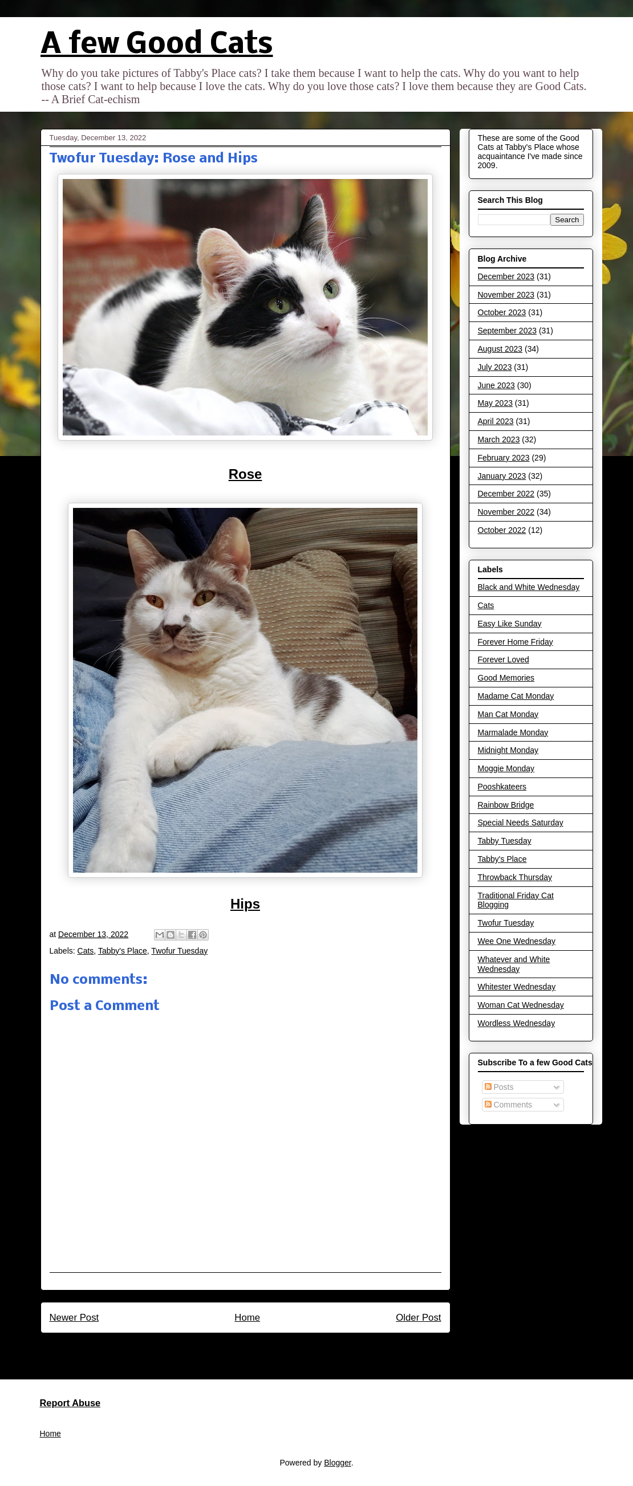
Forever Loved (503, 659)
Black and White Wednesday (529, 587)
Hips (245, 903)
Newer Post (74, 1317)
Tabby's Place (122, 950)
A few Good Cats (156, 45)
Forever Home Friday (515, 641)
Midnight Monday (508, 750)
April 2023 (496, 421)
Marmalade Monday (513, 732)
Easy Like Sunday (510, 623)
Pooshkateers (502, 786)
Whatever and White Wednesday (514, 964)
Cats (86, 950)
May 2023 (495, 403)
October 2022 (502, 530)
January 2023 (502, 476)
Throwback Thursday (515, 877)
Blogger (337, 1462)
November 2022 (506, 511)
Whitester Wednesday (517, 986)
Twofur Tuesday (179, 950)
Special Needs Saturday (520, 822)
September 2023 (507, 330)
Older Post (418, 1317)
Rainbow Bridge (506, 804)
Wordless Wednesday (516, 1023)
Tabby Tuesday (504, 840)
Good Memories (506, 677)
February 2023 (504, 457)
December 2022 (506, 493)
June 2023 (496, 385)
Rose (245, 474)
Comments (509, 1104)
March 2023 (499, 439)
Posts (499, 1087)
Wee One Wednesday (516, 941)
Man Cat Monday (508, 714)
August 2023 (500, 348)
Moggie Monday (506, 768)
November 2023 (506, 294)
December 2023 (506, 276)
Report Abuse (70, 1403)
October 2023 (502, 312)
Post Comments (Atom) (269, 1348)
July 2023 (495, 367)
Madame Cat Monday (516, 696)
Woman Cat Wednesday (521, 1004)
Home (247, 1317)
